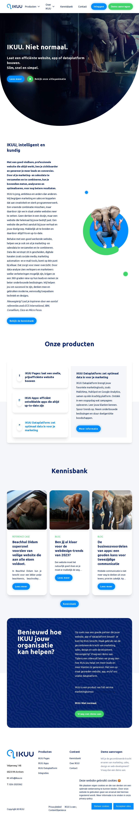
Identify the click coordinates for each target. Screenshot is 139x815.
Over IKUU (75, 764)
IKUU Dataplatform (47, 768)
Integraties (43, 773)
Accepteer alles (123, 806)
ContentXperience (104, 692)
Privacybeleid (55, 807)
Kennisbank (66, 6)
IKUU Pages (44, 759)
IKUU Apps (43, 764)
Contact (82, 6)
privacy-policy (85, 798)
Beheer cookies (101, 806)
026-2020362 (15, 785)
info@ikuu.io (16, 778)
